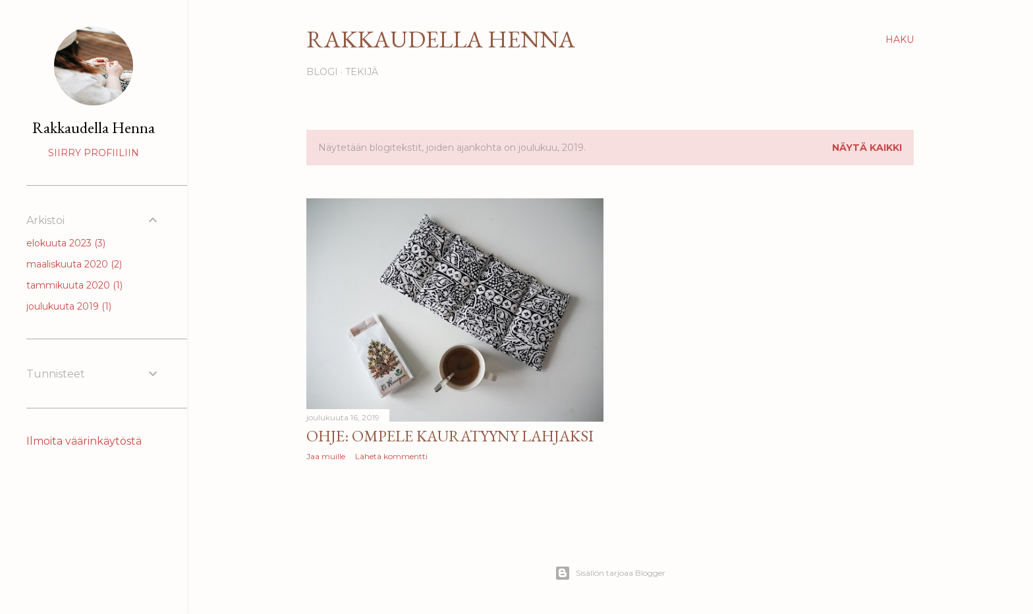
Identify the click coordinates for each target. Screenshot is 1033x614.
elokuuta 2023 (65, 243)
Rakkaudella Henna (440, 39)
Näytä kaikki (867, 148)
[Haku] (899, 39)
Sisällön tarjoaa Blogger (610, 573)
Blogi (322, 72)
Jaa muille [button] (325, 456)
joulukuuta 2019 (68, 306)
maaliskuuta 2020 (74, 264)
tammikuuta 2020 (74, 285)
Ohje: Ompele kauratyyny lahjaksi (450, 436)
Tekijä (361, 72)
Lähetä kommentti (391, 456)
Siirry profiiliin (93, 153)
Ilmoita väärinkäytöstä (84, 441)
